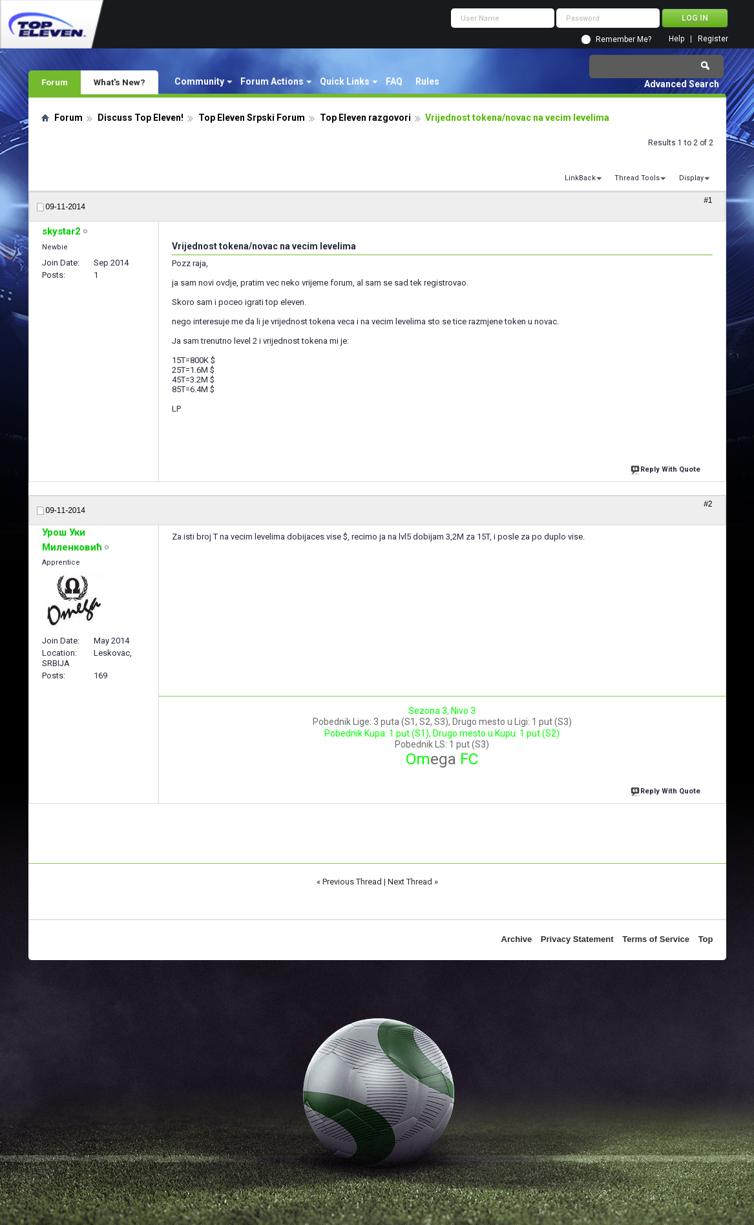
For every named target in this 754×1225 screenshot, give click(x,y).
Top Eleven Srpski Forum (251, 117)
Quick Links (345, 81)
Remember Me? (623, 39)
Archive (516, 939)
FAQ (394, 81)
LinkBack (580, 178)
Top (705, 939)
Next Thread (410, 881)
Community (199, 81)
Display (691, 178)
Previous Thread (352, 881)
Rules (427, 81)
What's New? (119, 82)
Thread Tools (637, 178)
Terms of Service (655, 939)
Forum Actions (272, 81)
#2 (708, 503)
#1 (708, 200)
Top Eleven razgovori (365, 117)
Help (676, 39)
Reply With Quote (666, 468)
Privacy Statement (577, 939)
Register (713, 39)
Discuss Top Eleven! (140, 117)
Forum (54, 82)
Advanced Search (681, 84)
